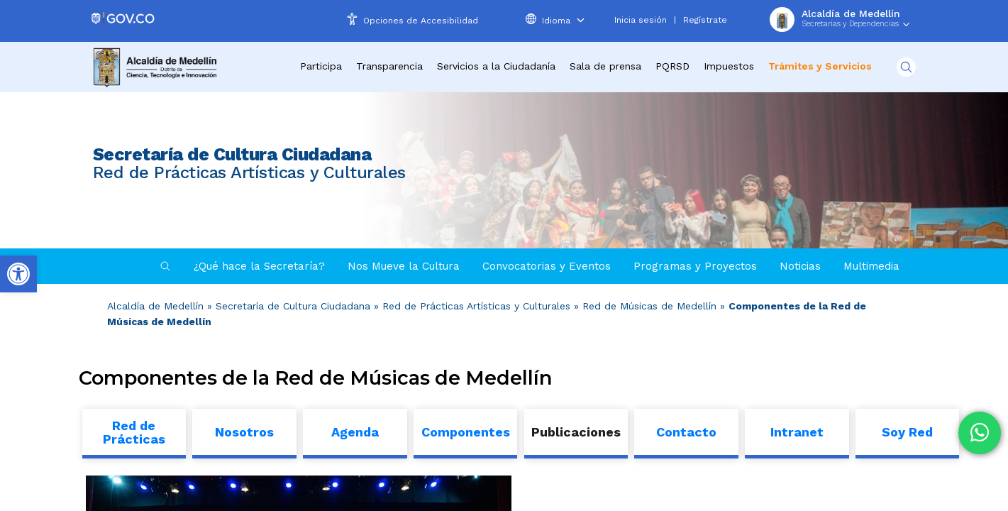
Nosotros (244, 431)
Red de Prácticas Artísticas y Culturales (476, 306)
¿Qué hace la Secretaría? (259, 266)
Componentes (465, 431)
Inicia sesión (640, 20)
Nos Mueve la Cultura (404, 266)
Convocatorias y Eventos (546, 266)
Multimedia (871, 266)
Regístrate (705, 20)
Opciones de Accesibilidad (420, 21)
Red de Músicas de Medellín (649, 306)
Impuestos (729, 66)
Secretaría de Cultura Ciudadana (293, 306)
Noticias (800, 266)
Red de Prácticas (134, 432)
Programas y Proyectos (695, 266)
